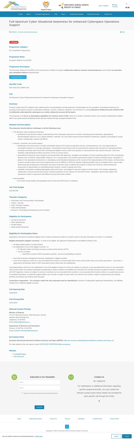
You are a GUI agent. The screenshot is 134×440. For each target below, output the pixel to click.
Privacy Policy (114, 418)
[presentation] (33, 400)
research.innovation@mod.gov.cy (26, 331)
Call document (18, 356)
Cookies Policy (97, 418)
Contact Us (53, 418)
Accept (127, 436)
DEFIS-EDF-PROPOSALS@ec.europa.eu (55, 344)
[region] (67, 436)
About (19, 418)
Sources (67, 418)
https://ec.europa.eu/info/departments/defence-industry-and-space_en (89, 340)
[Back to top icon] (67, 427)
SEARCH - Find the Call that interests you (23, 32)
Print (122, 32)
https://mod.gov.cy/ (22, 317)
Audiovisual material (35, 418)
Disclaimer (81, 418)
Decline (116, 436)
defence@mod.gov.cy (22, 322)
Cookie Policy (39, 436)
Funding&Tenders (19, 354)
